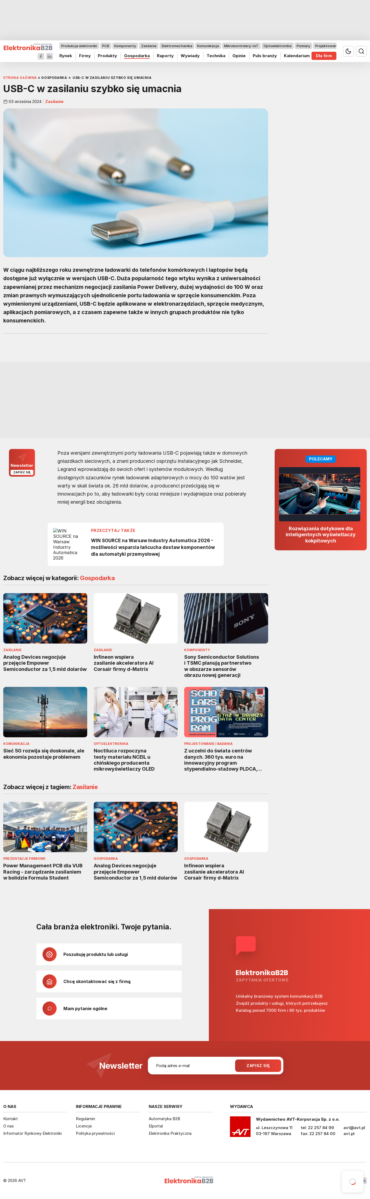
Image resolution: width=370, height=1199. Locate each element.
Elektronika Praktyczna (170, 1133)
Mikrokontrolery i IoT (241, 46)
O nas (8, 1126)
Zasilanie (149, 46)
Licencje (84, 1126)
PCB (105, 46)
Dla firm (324, 55)
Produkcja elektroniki (79, 46)
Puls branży (265, 55)
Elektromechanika (177, 46)
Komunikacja (208, 46)
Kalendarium (297, 55)
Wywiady (190, 55)
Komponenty (125, 46)
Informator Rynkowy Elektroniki (32, 1133)
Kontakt (10, 1118)
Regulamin (85, 1118)
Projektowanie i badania (335, 46)
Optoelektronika (277, 46)
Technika (216, 55)
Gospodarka (137, 55)
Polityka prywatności (95, 1133)
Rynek (65, 55)
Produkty (107, 55)
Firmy (85, 55)
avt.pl (349, 1133)
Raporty (165, 55)
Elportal (156, 1126)
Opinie (239, 55)
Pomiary (303, 46)
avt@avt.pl (354, 1127)
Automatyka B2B (164, 1118)
